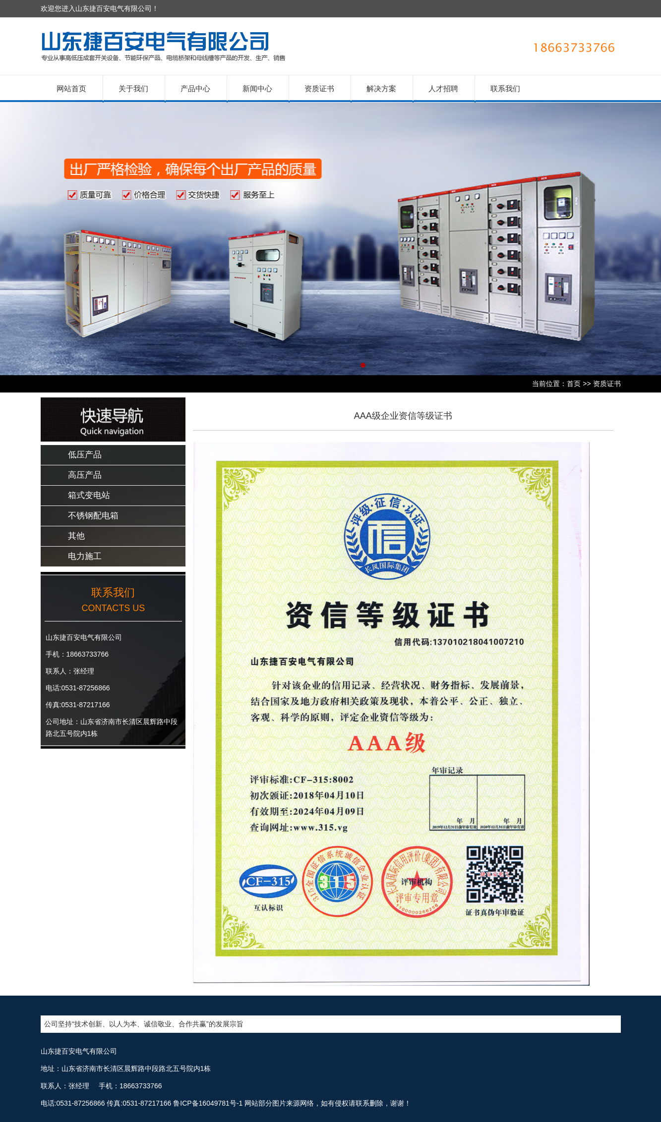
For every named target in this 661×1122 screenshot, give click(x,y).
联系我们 (505, 88)
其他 (76, 536)
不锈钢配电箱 (93, 515)
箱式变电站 (89, 495)
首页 (574, 384)
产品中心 (195, 88)
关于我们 (133, 88)
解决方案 (381, 88)
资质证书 (319, 88)
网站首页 (71, 88)
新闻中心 (257, 88)
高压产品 (85, 475)
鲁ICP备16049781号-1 (207, 1103)
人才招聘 (443, 88)
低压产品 (85, 454)
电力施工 (85, 556)
